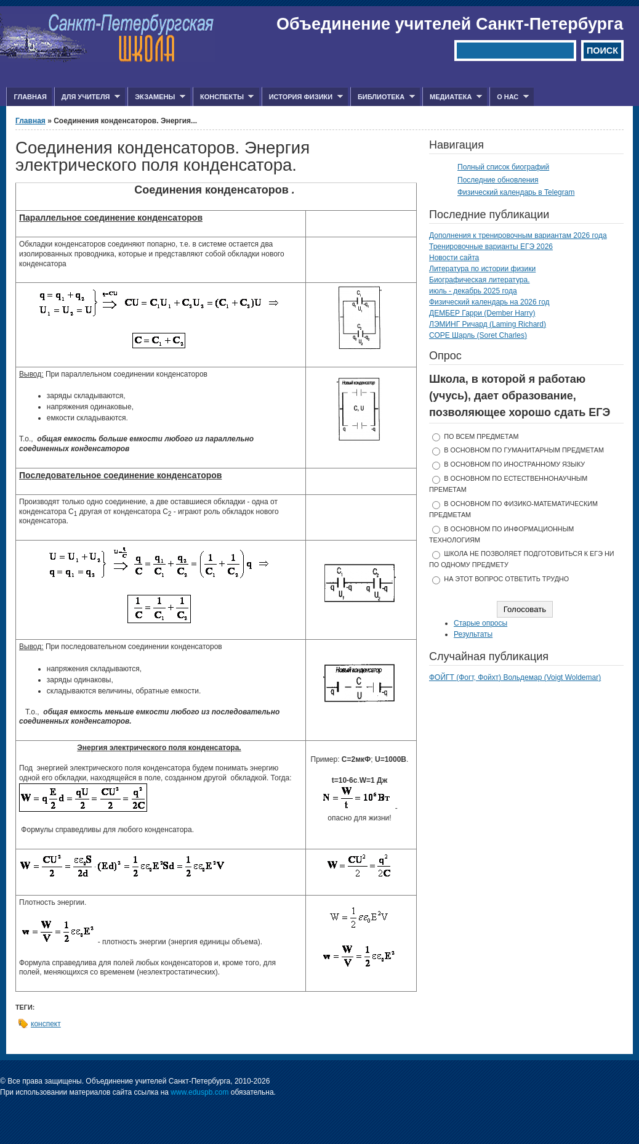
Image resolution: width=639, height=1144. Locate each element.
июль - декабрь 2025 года (473, 291)
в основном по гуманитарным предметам (524, 450)
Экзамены (156, 97)
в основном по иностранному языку (514, 464)
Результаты (473, 634)
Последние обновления (498, 180)
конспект (46, 1023)
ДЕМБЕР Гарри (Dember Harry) (482, 313)
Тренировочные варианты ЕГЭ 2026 (491, 246)
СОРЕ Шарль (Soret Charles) (478, 335)
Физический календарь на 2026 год (489, 302)
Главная (30, 96)
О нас (509, 97)
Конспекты (223, 97)
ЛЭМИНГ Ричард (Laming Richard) (487, 324)
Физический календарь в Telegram (515, 192)
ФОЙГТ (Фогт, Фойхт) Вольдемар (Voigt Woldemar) (515, 677)
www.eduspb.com (199, 1092)
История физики (302, 97)
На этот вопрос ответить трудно (506, 578)
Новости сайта (454, 257)
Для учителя (87, 97)
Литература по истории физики (482, 268)
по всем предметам (481, 436)
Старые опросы (480, 623)
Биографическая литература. (479, 280)
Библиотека (382, 97)
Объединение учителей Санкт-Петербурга (449, 24)
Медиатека (452, 97)
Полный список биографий (503, 167)
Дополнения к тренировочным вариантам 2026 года (518, 235)
